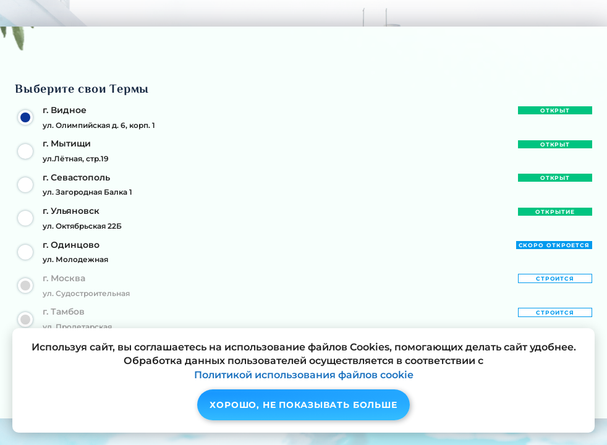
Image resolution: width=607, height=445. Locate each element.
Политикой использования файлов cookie (304, 375)
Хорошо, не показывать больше (303, 404)
